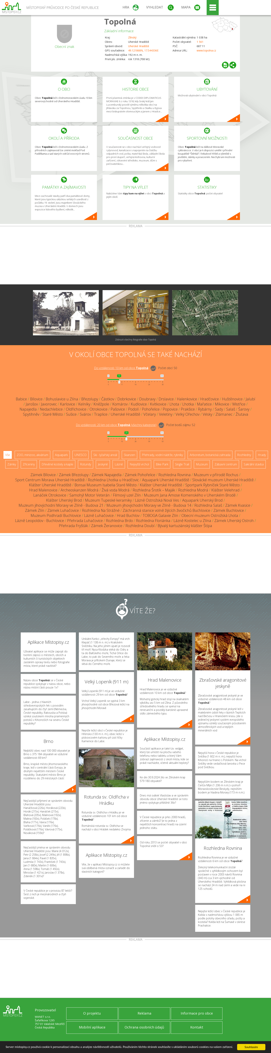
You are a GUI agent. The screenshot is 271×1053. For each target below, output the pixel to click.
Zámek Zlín (34, 510)
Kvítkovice (158, 404)
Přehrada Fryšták (73, 525)
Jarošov (32, 404)
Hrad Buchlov (128, 515)
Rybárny (205, 409)
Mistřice (238, 404)
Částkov (107, 399)
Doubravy (147, 399)
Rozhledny (244, 455)
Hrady (262, 455)
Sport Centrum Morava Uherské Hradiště (50, 479)
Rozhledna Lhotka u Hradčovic (113, 479)
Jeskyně (103, 464)
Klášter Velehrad (225, 490)
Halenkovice (187, 399)
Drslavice (166, 399)
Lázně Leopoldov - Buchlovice (39, 520)
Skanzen (129, 455)
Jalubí (250, 399)
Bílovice (36, 399)
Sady (219, 409)
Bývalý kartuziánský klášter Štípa (185, 525)
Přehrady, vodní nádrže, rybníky (162, 455)
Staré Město (53, 414)
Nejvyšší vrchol (139, 464)
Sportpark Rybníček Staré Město (212, 484)
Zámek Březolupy (73, 474)
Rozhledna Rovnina (174, 474)
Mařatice (204, 404)
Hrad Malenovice (43, 490)
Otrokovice (98, 409)
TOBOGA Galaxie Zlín (160, 515)
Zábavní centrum (226, 464)
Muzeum (202, 464)
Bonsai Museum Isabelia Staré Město (106, 484)
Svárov (85, 414)
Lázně (119, 464)
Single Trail (182, 464)
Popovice (170, 409)
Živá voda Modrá (115, 490)
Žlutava (242, 414)
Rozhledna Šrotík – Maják (154, 490)
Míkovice (222, 404)
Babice (21, 399)
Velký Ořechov (187, 414)
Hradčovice (209, 399)
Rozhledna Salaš (208, 505)
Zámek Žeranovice (106, 525)
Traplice (100, 414)
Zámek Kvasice (237, 505)
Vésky (207, 414)
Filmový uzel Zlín (127, 495)
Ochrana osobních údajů (144, 1027)
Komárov (120, 404)
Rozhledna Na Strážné (101, 510)
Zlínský (132, 37)
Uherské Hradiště (138, 46)
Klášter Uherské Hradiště (50, 484)
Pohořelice (151, 409)
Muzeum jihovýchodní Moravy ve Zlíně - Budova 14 (149, 505)
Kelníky (84, 404)
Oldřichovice (76, 409)
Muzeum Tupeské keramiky (108, 500)
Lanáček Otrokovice (49, 495)
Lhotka (188, 404)
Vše (7, 455)
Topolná (120, 21)
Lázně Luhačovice (99, 515)
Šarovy (243, 409)
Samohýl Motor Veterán (89, 495)
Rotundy (85, 464)
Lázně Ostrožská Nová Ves (157, 500)
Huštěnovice (232, 399)
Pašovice (118, 409)
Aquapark (61, 455)
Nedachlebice (51, 409)
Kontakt (196, 1027)
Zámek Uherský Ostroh (234, 520)
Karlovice (67, 404)
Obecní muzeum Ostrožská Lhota (209, 515)
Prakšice (188, 409)
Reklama (144, 1013)
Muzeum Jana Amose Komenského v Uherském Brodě (190, 495)
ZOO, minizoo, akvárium (32, 455)
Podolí (133, 409)
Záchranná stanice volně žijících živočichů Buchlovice (166, 510)
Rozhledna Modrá (193, 490)
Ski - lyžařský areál (105, 455)
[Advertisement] (135, 256)
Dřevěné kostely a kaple (57, 464)
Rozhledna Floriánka (153, 520)
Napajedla (28, 409)
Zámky (11, 464)
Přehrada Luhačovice (85, 520)
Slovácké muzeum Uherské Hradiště (223, 479)
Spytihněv (31, 414)
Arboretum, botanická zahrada (210, 455)
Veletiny (165, 414)
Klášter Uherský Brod (64, 500)
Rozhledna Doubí (140, 525)
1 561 (200, 42)
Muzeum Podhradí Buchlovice (56, 515)
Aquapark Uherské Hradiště (165, 479)
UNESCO (81, 455)
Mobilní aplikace (92, 1027)
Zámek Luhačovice (63, 510)
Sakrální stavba (254, 464)
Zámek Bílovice (43, 474)
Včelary (149, 414)
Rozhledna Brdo (119, 520)
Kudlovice (139, 404)
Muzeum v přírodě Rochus (216, 474)
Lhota (174, 404)
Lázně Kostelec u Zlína (192, 520)
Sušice (71, 414)
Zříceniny (29, 464)
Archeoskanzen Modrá (79, 490)
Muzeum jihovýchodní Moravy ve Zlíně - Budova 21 (61, 505)
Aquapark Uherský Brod (202, 500)
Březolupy (89, 399)
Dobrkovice (126, 399)
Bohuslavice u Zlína (62, 399)
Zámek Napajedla (107, 474)
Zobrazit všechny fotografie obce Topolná (135, 339)
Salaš (230, 409)
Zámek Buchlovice (228, 510)
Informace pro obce (197, 1013)
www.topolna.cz (206, 50)
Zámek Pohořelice (140, 474)
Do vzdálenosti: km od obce (121, 368)
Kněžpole (101, 404)
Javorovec (49, 404)
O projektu (92, 1013)
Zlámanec (223, 414)
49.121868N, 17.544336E (143, 50)
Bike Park (162, 464)
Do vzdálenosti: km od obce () (116, 425)
